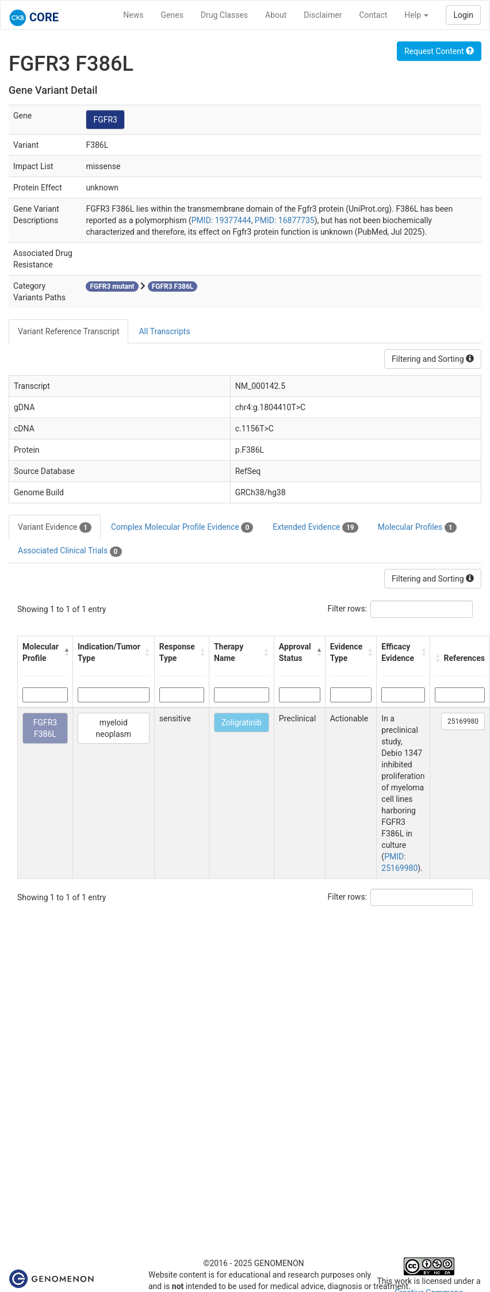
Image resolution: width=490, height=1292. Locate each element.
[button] (65, 652)
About (275, 15)
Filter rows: (348, 608)
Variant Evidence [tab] (54, 527)
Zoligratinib (241, 722)
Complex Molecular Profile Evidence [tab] (182, 527)
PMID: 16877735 (285, 220)
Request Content (439, 51)
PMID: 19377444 (221, 220)
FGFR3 (105, 119)
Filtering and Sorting (433, 359)
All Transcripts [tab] (164, 331)
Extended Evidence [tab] (315, 527)
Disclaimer (323, 15)
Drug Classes (224, 15)
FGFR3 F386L (45, 728)
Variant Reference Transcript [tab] (68, 331)
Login (463, 15)
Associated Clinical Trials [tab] (70, 551)
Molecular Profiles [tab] (417, 527)
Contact (373, 15)
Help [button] (416, 15)
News (133, 15)
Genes (172, 15)
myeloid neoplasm (114, 728)
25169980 (462, 721)
